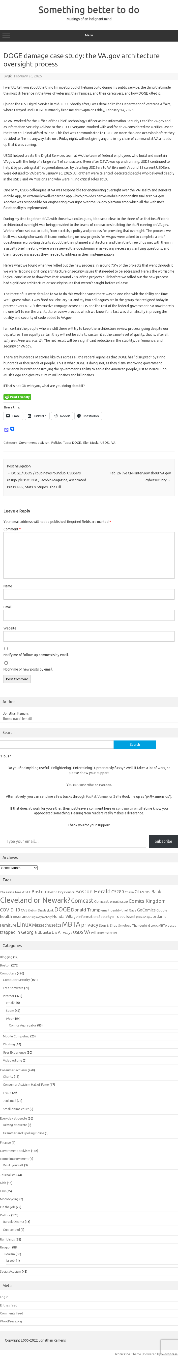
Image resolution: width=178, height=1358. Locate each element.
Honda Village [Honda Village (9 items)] (65, 916)
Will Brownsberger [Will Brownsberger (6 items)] (104, 932)
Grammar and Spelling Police (23, 1133)
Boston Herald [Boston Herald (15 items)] (93, 891)
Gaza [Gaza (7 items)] (132, 910)
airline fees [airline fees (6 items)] (13, 892)
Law (3, 1191)
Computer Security (16, 979)
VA (113, 442)
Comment (12, 529)
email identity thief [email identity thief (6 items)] (114, 910)
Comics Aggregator (22, 1025)
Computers (8, 973)
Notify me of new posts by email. (28, 669)
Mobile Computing (16, 1036)
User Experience (14, 1052)
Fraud (7, 1092)
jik (10, 76)
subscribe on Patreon (95, 785)
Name (7, 586)
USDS (104, 442)
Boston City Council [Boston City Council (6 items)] (61, 892)
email (10, 1002)
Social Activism (10, 1271)
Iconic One (122, 1354)
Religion (5, 1247)
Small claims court (16, 1109)
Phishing (9, 1044)
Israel (10, 1260)
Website (9, 628)
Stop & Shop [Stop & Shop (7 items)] (108, 925)
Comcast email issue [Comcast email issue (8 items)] (111, 901)
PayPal (91, 796)
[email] (27, 718)
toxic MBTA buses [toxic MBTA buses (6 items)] (163, 925)
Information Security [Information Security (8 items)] (95, 916)
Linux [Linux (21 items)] (24, 924)
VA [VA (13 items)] (87, 932)
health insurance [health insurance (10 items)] (15, 916)
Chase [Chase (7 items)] (129, 892)
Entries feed (8, 1305)
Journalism (8, 1175)
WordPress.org (11, 1321)
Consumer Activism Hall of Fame (26, 1084)
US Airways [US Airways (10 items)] (62, 932)
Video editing (12, 1060)
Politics (56, 442)
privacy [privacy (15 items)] (89, 925)
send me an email (129, 808)
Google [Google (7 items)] (161, 910)
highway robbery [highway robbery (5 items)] (41, 916)
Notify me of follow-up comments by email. (36, 655)
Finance (5, 1142)
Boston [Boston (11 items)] (38, 891)
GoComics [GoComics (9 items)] (146, 910)
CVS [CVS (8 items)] (24, 910)
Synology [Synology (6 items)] (124, 925)
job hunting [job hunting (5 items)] (143, 916)
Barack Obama (13, 1221)
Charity (8, 1076)
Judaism (9, 1254)
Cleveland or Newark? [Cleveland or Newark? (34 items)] (35, 900)
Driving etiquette (15, 1125)
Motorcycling (9, 1199)
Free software (13, 988)
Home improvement (14, 1158)
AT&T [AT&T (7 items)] (26, 892)
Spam (10, 1010)
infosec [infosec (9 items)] (118, 916)
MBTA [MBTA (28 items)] (71, 924)
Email (7, 607)
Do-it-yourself (13, 1165)
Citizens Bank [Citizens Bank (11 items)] (148, 891)
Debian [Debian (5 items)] (32, 910)
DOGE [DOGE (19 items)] (62, 909)
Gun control (11, 1229)
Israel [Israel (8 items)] (130, 916)
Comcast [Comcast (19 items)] (82, 900)
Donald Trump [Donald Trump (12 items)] (86, 909)
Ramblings (7, 1239)
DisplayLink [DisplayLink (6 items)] (46, 910)
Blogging (6, 957)
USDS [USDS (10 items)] (78, 932)
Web (9, 1018)
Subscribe (163, 841)
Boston (5, 965)
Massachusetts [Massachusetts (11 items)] (46, 924)
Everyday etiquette (13, 1118)
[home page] (12, 718)
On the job (7, 1207)
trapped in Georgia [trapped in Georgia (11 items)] (18, 932)
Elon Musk (90, 442)
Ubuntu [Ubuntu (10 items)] (44, 932)
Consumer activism (13, 1070)
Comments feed (11, 1313)
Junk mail (9, 1100)
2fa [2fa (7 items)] (2, 892)
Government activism (34, 442)
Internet (8, 996)
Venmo (102, 796)
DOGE (76, 442)
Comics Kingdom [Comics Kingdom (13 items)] (147, 901)
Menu (89, 35)
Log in (4, 1297)
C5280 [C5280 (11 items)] (117, 891)
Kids (3, 1183)
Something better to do (89, 9)
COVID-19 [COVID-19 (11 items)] (10, 909)
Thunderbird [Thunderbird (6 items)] (141, 925)
